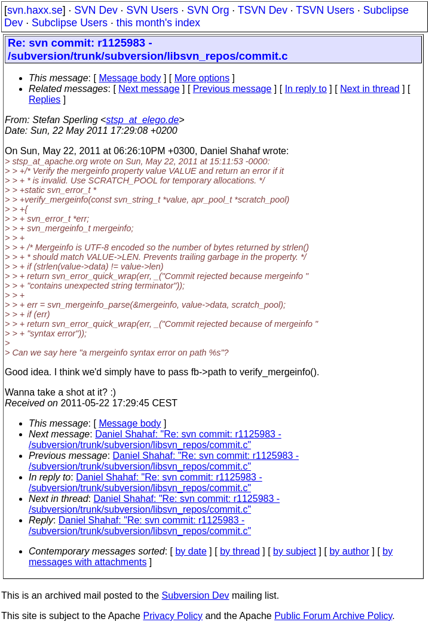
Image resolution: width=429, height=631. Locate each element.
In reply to (306, 89)
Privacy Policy (173, 616)
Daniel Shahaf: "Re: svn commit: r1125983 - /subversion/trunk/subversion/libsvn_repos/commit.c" (155, 439)
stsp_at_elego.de (142, 120)
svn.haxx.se (35, 10)
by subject (294, 551)
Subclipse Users (70, 23)
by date (190, 551)
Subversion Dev (195, 595)
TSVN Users (325, 10)
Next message (148, 89)
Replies (44, 99)
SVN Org (208, 10)
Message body (130, 78)
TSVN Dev (262, 10)
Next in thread (370, 89)
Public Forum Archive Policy (333, 616)
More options (202, 78)
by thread (240, 551)
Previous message (232, 89)
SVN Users (152, 10)
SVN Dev (95, 10)
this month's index (158, 23)
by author (349, 551)
